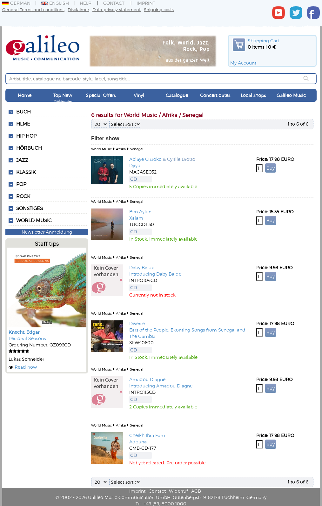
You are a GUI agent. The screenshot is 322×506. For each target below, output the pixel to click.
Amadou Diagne (147, 379)
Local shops (253, 95)
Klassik (26, 172)
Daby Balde (141, 267)
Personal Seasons (27, 338)
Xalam (136, 218)
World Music (34, 220)
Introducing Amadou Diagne (160, 385)
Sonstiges (29, 208)
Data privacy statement (116, 9)
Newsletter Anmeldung (47, 232)
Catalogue (177, 95)
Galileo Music (291, 95)
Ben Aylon (140, 211)
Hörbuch (29, 148)
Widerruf (178, 491)
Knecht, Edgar (24, 332)
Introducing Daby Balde (155, 274)
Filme (23, 123)
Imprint (146, 3)
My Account (243, 62)
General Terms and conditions (33, 9)
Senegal (136, 149)
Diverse (137, 323)
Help (85, 3)
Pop (21, 184)
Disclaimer (78, 9)
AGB (196, 491)
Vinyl (139, 95)
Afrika (121, 149)
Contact (113, 3)
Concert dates (215, 95)
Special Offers (101, 95)
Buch (23, 111)
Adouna (138, 441)
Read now (26, 367)
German (16, 3)
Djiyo (134, 165)
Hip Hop (26, 136)
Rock (23, 196)
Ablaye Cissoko (145, 159)
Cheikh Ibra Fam (147, 435)
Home (24, 95)
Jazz (22, 160)
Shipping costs (159, 9)
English (55, 3)
